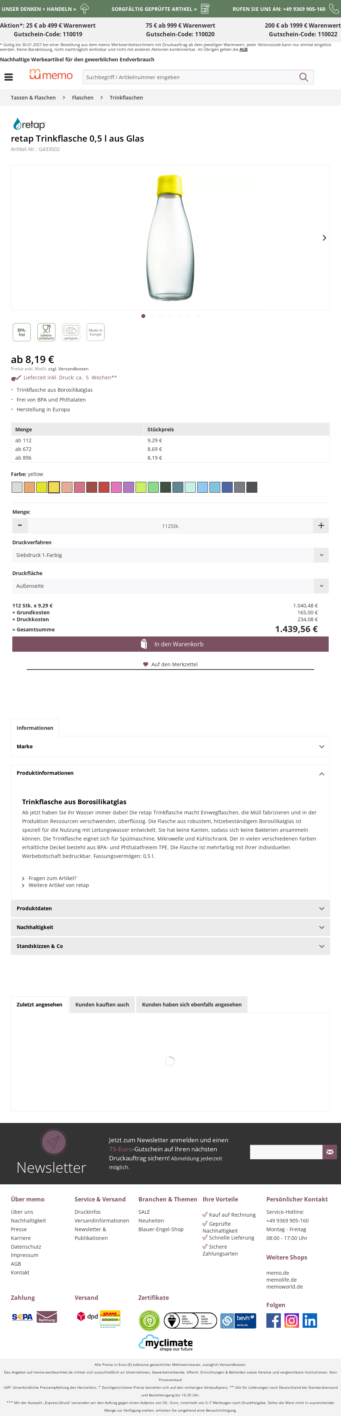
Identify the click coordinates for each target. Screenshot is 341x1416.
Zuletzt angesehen (39, 1004)
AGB (244, 49)
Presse (19, 1229)
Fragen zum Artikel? (49, 878)
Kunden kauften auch (102, 1004)
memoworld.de (284, 1286)
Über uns (22, 1211)
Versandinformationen (102, 1220)
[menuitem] (10, 77)
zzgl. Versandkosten (68, 369)
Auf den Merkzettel (170, 664)
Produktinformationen (170, 772)
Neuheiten (151, 1220)
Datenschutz (26, 1246)
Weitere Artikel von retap (55, 885)
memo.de (277, 1272)
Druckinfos (88, 1211)
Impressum (24, 1255)
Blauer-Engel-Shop (161, 1229)
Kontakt (20, 1272)
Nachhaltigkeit (28, 1220)
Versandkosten (232, 1364)
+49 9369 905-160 (287, 1220)
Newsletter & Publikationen (91, 1233)
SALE (144, 1211)
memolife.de (281, 1279)
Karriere (21, 1237)
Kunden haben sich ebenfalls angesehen (192, 1004)
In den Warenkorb (172, 644)
